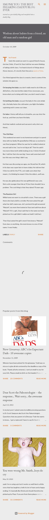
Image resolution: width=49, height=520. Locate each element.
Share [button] (40, 234)
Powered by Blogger (24, 513)
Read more (41, 379)
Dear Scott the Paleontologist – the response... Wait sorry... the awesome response (22, 396)
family (12, 234)
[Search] (39, 4)
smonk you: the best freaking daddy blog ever (19, 7)
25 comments (16, 379)
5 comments (16, 425)
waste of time (38, 71)
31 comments (16, 500)
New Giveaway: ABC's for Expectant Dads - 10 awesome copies (23, 351)
